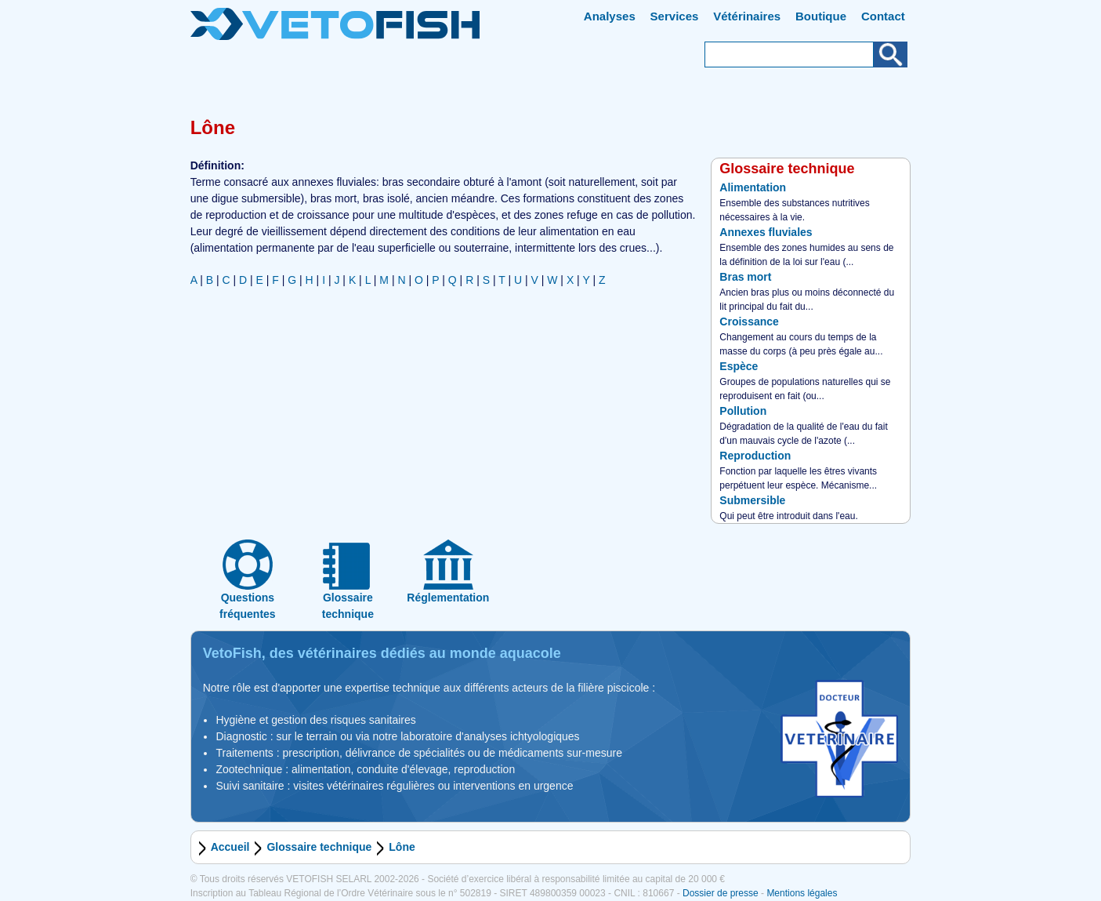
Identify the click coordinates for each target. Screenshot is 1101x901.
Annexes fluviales (765, 232)
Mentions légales (801, 893)
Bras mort (745, 277)
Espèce (738, 366)
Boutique (820, 16)
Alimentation (752, 187)
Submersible (752, 500)
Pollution (742, 411)
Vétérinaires (746, 16)
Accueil (230, 847)
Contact (883, 16)
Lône (402, 847)
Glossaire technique (318, 847)
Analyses (610, 16)
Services (674, 16)
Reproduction (755, 455)
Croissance (748, 321)
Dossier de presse (721, 893)
